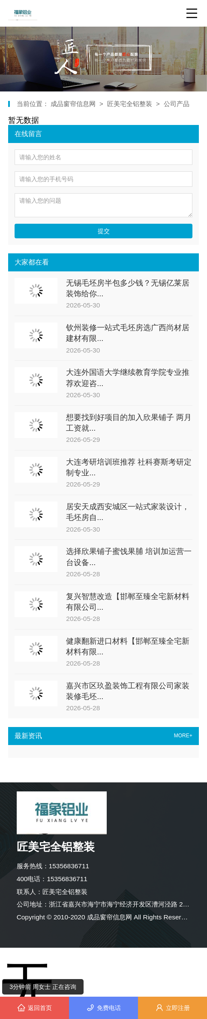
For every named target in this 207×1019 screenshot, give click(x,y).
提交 (104, 231)
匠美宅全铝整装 (129, 103)
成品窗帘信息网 (74, 103)
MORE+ (183, 736)
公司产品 (176, 103)
